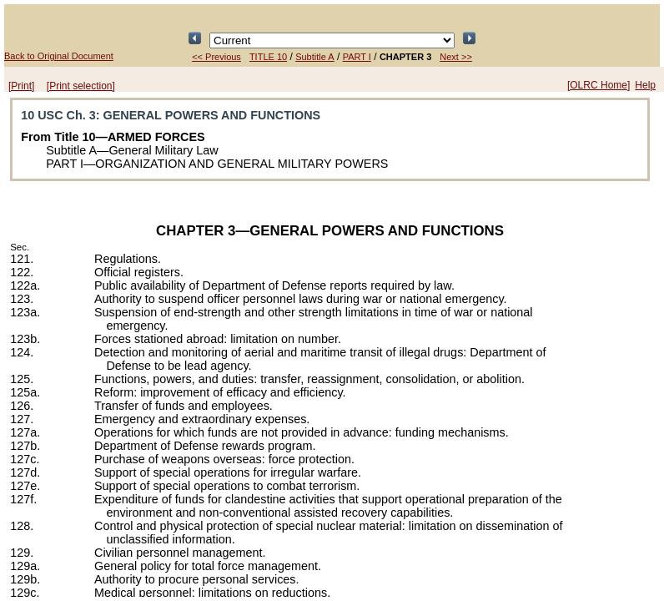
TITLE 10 (268, 57)
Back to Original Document (58, 56)
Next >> (456, 57)
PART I (357, 57)
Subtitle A (314, 57)
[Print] (21, 86)
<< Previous (216, 57)
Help (645, 85)
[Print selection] (81, 86)
